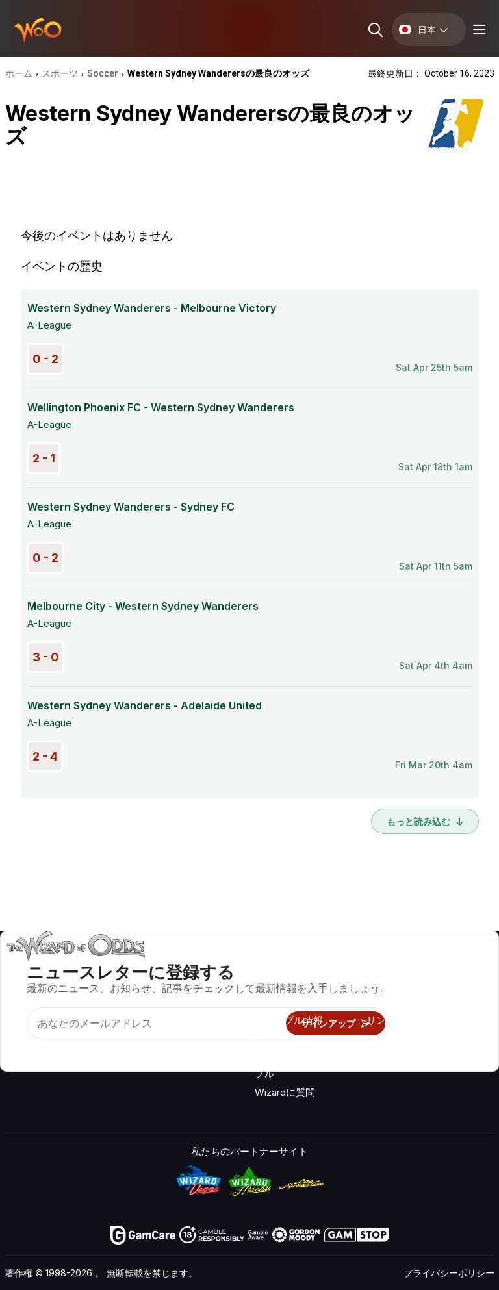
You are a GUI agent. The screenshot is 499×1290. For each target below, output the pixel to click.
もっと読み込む (425, 821)
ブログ (454, 986)
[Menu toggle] (477, 29)
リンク (381, 1020)
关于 (376, 967)
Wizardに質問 (285, 1092)
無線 (376, 1058)
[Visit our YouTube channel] (16, 1050)
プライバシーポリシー (448, 1272)
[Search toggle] (374, 29)
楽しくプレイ (284, 1039)
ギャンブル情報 (289, 1020)
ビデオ (454, 967)
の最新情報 (390, 1039)
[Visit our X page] (45, 1050)
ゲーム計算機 (284, 1001)
